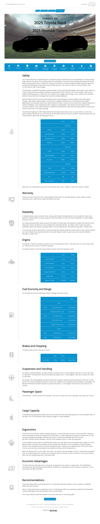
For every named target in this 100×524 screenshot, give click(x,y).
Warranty (19, 70)
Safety (9, 70)
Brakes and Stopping (60, 71)
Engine (40, 70)
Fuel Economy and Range (50, 71)
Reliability (29, 70)
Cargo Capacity (91, 70)
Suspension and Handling (70, 71)
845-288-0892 (91, 5)
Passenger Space (80, 70)
